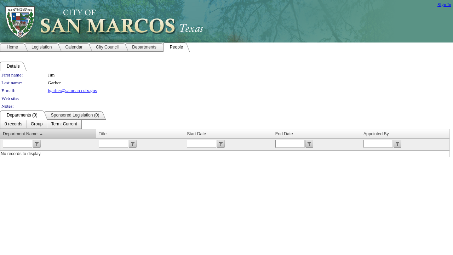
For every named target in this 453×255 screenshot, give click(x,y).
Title (103, 133)
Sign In (444, 4)
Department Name (20, 133)
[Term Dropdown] (64, 124)
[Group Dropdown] (37, 124)
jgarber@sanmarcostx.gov (72, 90)
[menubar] (41, 124)
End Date (284, 133)
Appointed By (376, 133)
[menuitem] (13, 124)
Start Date (196, 133)
